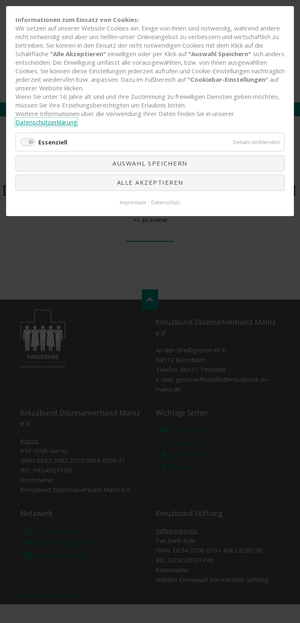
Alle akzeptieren (150, 182)
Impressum (133, 202)
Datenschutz (165, 202)
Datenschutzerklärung (46, 122)
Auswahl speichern (150, 163)
